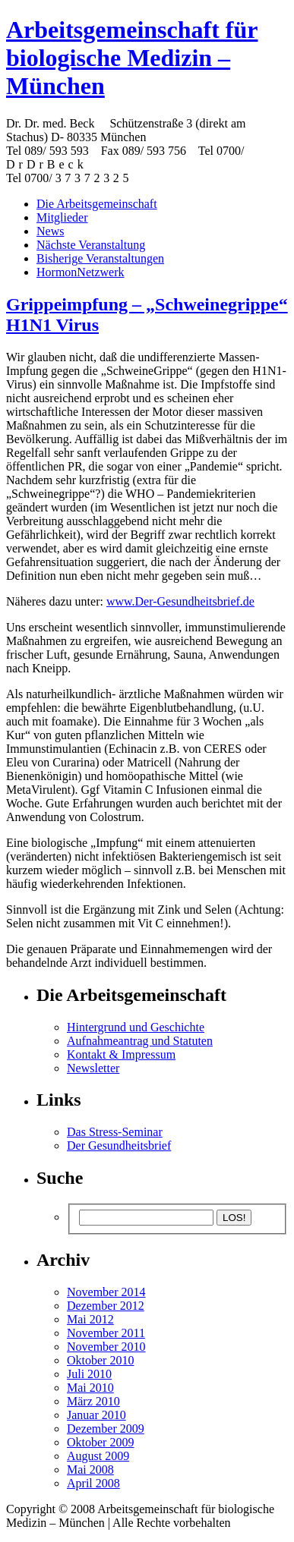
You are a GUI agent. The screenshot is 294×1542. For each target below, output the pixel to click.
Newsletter (93, 1068)
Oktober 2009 (100, 1442)
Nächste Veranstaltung (90, 244)
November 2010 (106, 1346)
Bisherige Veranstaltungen (100, 258)
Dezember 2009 (105, 1428)
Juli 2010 (89, 1373)
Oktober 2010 (100, 1360)
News (50, 231)
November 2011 (106, 1332)
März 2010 (93, 1401)
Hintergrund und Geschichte (135, 1027)
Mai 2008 (90, 1469)
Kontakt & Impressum (121, 1054)
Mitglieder (62, 217)
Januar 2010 (96, 1414)
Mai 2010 (90, 1387)
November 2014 (106, 1292)
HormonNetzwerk (80, 272)
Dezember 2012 (105, 1305)
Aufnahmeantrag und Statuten (140, 1040)
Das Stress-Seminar (115, 1131)
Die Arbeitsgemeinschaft (96, 203)
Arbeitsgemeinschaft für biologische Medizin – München (132, 57)
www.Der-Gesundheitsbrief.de (180, 601)
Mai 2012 (90, 1319)
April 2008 (93, 1483)
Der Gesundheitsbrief (119, 1145)
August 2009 (98, 1455)
